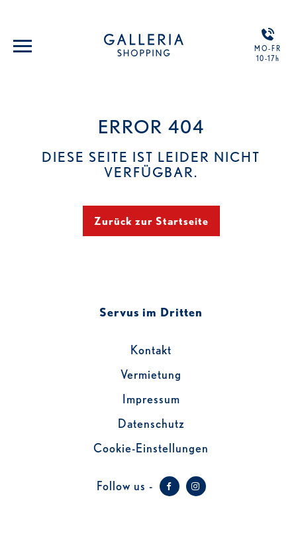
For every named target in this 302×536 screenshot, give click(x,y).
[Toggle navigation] (26, 45)
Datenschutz (151, 423)
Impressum (151, 398)
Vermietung (151, 373)
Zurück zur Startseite (151, 221)
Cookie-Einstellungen (151, 447)
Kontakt (151, 349)
